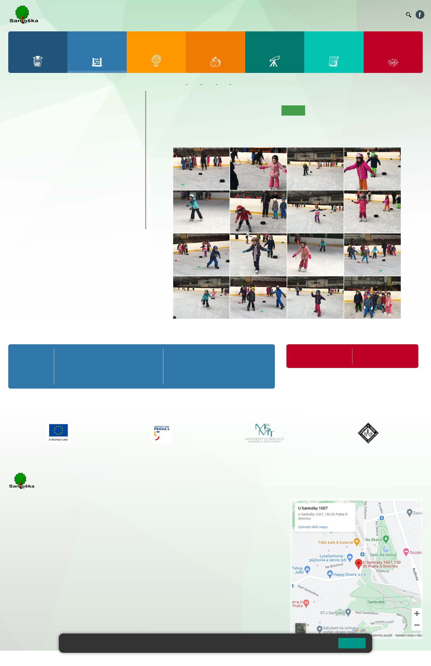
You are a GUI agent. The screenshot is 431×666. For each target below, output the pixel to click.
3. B (69, 123)
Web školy (413, 658)
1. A (19, 112)
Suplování (326, 14)
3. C (69, 134)
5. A (119, 112)
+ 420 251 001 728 (191, 507)
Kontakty (394, 14)
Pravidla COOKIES (205, 658)
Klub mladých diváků (40, 213)
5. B (118, 123)
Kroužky (25, 191)
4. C (94, 134)
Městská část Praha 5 (26, 618)
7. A (44, 155)
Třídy (208, 84)
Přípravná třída (33, 96)
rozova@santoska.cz (38, 601)
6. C (19, 176)
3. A (69, 112)
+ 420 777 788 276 (66, 595)
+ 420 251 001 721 (192, 501)
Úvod (180, 110)
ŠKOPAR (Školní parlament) (49, 223)
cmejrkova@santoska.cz (41, 573)
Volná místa (371, 14)
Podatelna (348, 14)
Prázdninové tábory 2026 (45, 202)
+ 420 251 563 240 (32, 595)
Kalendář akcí (266, 110)
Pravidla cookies (311, 645)
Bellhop (249, 14)
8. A (69, 155)
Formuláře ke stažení (375, 356)
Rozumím (352, 643)
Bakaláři (231, 14)
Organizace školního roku (315, 356)
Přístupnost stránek (166, 658)
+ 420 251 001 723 (32, 567)
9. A (94, 155)
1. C (19, 134)
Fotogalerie (243, 84)
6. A (19, 155)
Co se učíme (238, 110)
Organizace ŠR (300, 14)
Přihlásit (135, 658)
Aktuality (214, 110)
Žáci (194, 84)
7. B (44, 165)
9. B (94, 165)
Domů (178, 84)
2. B (44, 123)
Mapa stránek (111, 658)
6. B (19, 165)
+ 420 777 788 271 (66, 567)
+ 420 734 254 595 (218, 530)
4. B (94, 123)
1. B (19, 123)
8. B (69, 165)
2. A (44, 112)
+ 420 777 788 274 (190, 513)
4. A (94, 112)
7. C (44, 176)
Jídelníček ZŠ (272, 14)
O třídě (195, 110)
